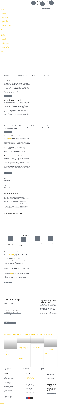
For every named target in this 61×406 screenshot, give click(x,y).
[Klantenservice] (2, 405)
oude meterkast (14, 196)
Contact (2, 27)
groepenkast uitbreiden (11, 254)
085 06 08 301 (46, 3)
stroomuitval (9, 159)
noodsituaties (10, 107)
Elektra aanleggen (5, 20)
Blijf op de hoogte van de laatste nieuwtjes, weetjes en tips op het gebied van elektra (29, 335)
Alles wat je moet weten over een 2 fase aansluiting (10, 354)
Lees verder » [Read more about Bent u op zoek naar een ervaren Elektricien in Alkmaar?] (47, 363)
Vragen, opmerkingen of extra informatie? (11, 314)
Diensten (2, 12)
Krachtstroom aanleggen (6, 18)
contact (11, 273)
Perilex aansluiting (5, 21)
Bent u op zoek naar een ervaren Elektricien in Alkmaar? (49, 353)
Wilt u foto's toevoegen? (8, 319)
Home (2, 8)
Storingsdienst (3, 10)
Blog (1, 29)
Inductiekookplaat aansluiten (6, 25)
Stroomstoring (4, 14)
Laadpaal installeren (5, 17)
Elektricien (2, 9)
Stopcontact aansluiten (6, 22)
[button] (15, 31)
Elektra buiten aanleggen (6, 23)
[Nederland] (30, 293)
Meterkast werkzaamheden (6, 16)
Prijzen (2, 26)
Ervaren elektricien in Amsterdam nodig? (37, 348)
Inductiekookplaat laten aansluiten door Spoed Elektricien (23, 349)
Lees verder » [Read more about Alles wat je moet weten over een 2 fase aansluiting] (7, 364)
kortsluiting (10, 138)
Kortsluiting (4, 13)
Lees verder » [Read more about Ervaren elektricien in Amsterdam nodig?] (34, 357)
